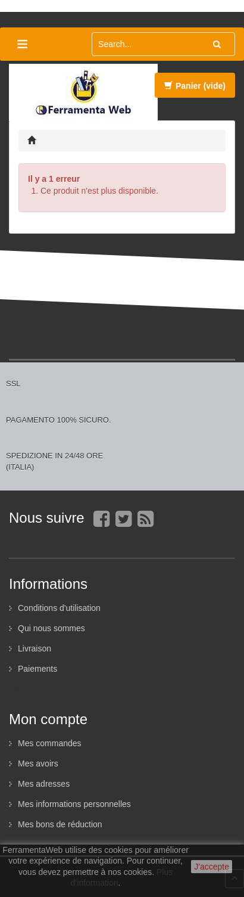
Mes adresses (44, 784)
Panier (195, 86)
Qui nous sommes (51, 628)
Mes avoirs (38, 763)
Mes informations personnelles (74, 804)
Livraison (34, 648)
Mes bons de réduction (60, 824)
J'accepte (211, 866)
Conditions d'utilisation (59, 608)
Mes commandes (50, 743)
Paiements (37, 668)
